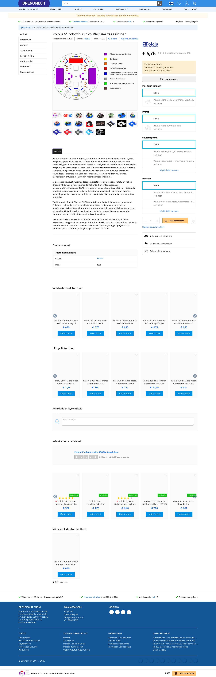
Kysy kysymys (69, 419)
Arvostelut (68, 640)
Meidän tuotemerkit (28, 9)
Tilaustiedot (24, 637)
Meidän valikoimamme (74, 644)
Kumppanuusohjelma (118, 644)
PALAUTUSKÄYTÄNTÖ (29, 640)
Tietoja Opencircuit (75, 633)
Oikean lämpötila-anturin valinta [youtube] (174, 640)
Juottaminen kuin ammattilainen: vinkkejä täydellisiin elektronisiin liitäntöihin (175, 637)
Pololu (96, 258)
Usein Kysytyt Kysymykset (76, 650)
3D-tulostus (144, 9)
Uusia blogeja (161, 633)
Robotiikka (98, 9)
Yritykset (179, 22)
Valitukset (23, 650)
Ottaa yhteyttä (191, 22)
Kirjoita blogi (114, 640)
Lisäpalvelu (115, 633)
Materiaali (167, 9)
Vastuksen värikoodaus (119, 647)
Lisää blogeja (159, 650)
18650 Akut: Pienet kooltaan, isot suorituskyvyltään (175, 644)
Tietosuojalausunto (27, 647)
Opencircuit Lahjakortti (119, 637)
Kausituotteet (190, 9)
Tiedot (22, 633)
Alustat (78, 9)
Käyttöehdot (24, 644)
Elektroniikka (56, 9)
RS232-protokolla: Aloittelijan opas (170, 647)
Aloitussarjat (121, 9)
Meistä (66, 637)
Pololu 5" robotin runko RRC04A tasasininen (96, 452)
